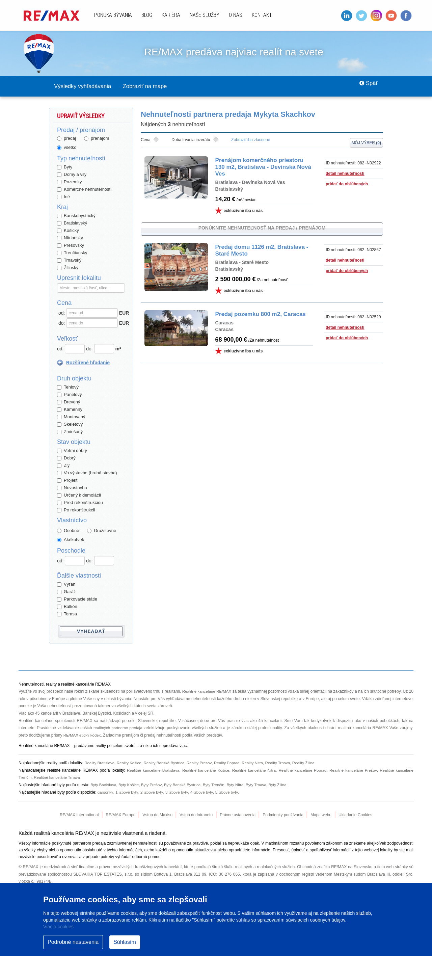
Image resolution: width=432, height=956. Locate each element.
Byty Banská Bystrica (185, 785)
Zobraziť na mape (156, 86)
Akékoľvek (70, 539)
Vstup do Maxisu (157, 815)
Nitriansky (70, 238)
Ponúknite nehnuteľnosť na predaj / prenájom (262, 228)
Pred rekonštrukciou (80, 502)
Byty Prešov (153, 785)
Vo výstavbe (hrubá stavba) (87, 473)
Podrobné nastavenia (73, 942)
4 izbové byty (204, 792)
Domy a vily (71, 174)
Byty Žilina (284, 785)
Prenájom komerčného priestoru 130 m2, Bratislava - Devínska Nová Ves (260, 167)
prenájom (96, 138)
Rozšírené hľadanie (88, 363)
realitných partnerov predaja (118, 728)
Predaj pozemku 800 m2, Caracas (257, 312)
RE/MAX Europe (120, 815)
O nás (235, 15)
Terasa (67, 614)
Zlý (63, 465)
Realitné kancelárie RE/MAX (209, 691)
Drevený (68, 402)
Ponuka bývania (113, 15)
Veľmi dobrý (72, 450)
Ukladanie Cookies (355, 815)
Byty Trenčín (218, 785)
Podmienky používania (283, 815)
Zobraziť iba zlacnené (250, 140)
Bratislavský (72, 223)
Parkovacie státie (77, 599)
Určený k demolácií (79, 495)
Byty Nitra (240, 785)
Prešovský (70, 245)
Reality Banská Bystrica (167, 763)
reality (101, 746)
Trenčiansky (72, 253)
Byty (64, 167)
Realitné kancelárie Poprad (301, 770)
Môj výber (366, 140)
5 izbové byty (230, 792)
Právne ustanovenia (237, 815)
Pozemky (69, 182)
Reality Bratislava (100, 763)
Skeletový (70, 424)
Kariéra (171, 15)
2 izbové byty (153, 792)
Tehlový (68, 387)
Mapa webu (320, 815)
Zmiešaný (70, 431)
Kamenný (69, 409)
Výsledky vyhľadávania (86, 86)
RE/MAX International (79, 815)
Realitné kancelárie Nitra (252, 770)
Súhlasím (124, 942)
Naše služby (204, 15)
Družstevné (101, 530)
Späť (366, 86)
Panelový (69, 394)
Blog (146, 15)
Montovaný (71, 417)
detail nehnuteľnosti (345, 173)
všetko (67, 147)
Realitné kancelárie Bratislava (151, 770)
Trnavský (69, 260)
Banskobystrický (76, 215)
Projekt (67, 480)
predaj (66, 138)
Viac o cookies (58, 926)
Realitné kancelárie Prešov (352, 770)
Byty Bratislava (103, 785)
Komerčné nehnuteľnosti (84, 189)
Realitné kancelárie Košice (204, 770)
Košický (68, 230)
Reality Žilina (311, 763)
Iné (63, 197)
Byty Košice (130, 785)
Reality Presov (203, 763)
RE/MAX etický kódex (82, 735)
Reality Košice (131, 763)
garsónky (106, 792)
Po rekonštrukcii (76, 510)
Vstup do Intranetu (196, 815)
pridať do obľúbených (347, 184)
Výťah (66, 584)
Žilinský (67, 267)
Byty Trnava (262, 785)
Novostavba (72, 487)
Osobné (68, 530)
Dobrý (66, 458)
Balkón (67, 606)
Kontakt (262, 15)
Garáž (66, 591)
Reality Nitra (258, 763)
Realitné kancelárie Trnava (58, 777)
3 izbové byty (178, 792)
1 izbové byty (127, 792)
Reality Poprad (232, 763)
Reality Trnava (285, 763)
